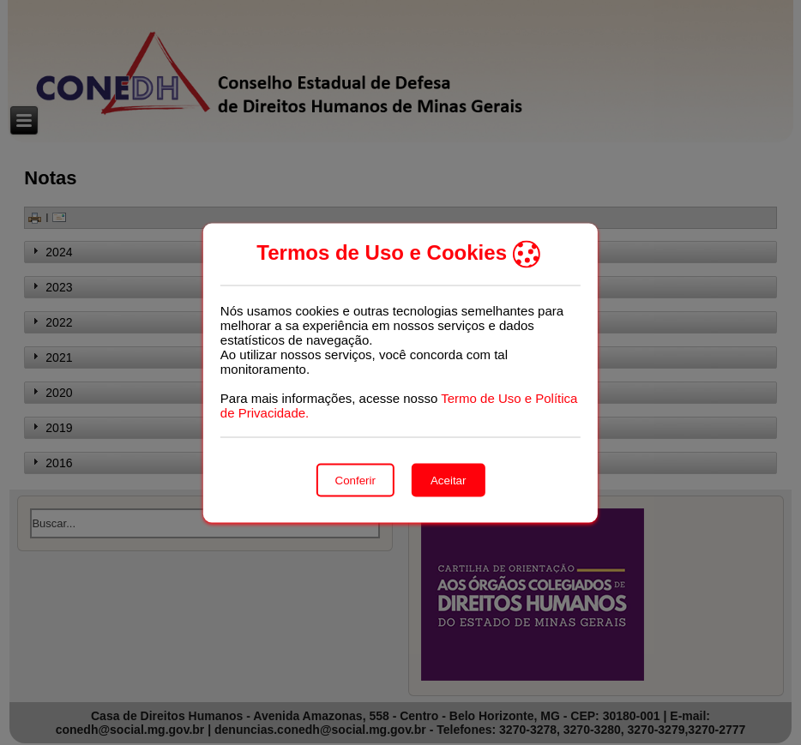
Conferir (355, 479)
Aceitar (448, 479)
